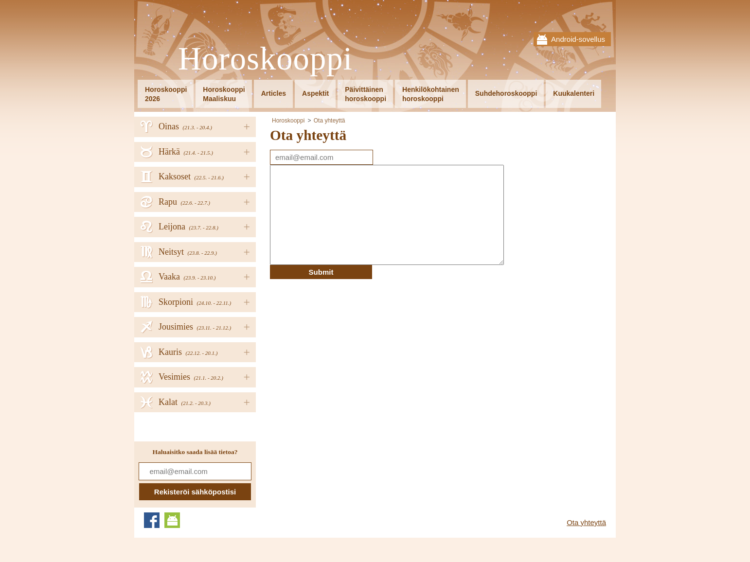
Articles (273, 93)
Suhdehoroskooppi (506, 93)
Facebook (152, 520)
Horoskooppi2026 (166, 94)
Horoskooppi (265, 59)
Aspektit (315, 93)
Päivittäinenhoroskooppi (365, 94)
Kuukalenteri (573, 93)
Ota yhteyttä (329, 120)
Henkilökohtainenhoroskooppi (430, 94)
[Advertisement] (351, 347)
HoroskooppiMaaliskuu (224, 94)
